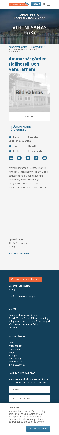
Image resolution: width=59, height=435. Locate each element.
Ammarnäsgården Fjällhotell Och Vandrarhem (28, 64)
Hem (11, 343)
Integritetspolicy (17, 365)
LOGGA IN (36, 4)
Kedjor (12, 352)
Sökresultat (37, 46)
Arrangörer (14, 355)
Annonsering (15, 358)
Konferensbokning (18, 46)
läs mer (13, 327)
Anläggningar (15, 346)
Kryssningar (14, 349)
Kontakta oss (15, 362)
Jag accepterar (38, 428)
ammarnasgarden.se (19, 253)
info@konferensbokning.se (22, 296)
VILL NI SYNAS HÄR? (29, 29)
